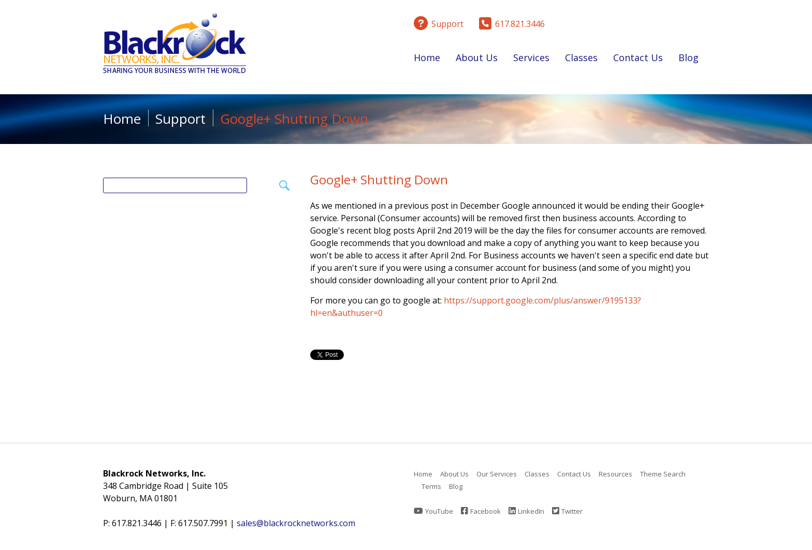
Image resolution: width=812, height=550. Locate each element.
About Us (477, 59)
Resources (615, 474)
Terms (431, 486)
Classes (581, 59)
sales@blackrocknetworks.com (296, 523)
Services (531, 59)
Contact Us (638, 57)
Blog (688, 57)
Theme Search (663, 474)
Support (180, 118)
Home (427, 57)
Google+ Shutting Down (379, 179)
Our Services (496, 474)
